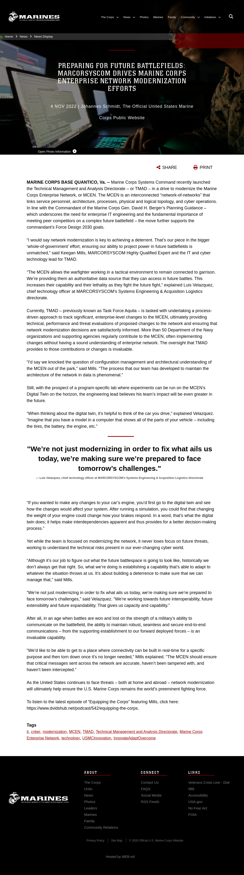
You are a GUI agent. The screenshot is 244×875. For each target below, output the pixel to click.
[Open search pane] (231, 16)
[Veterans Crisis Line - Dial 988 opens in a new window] (212, 791)
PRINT (206, 167)
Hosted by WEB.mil (120, 857)
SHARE (169, 167)
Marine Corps (38, 803)
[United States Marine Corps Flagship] (34, 17)
